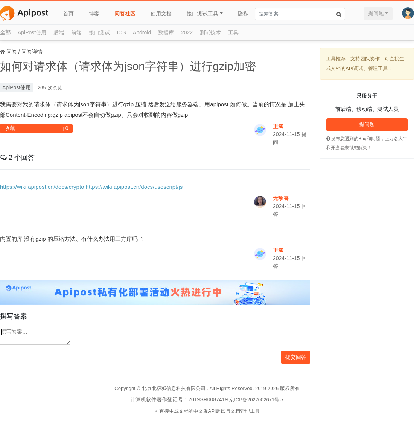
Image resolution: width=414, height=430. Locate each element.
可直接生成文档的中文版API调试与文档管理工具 (207, 411)
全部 (5, 32)
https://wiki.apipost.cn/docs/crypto (42, 187)
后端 (58, 32)
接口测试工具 (202, 14)
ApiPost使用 (32, 32)
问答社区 (124, 14)
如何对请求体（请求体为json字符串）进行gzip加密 (128, 66)
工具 (233, 32)
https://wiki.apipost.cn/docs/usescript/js (134, 187)
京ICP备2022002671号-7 (256, 399)
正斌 (278, 126)
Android (142, 32)
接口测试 (99, 32)
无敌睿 (281, 198)
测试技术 (210, 32)
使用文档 (161, 14)
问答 (11, 52)
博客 (94, 14)
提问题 (376, 13)
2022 (187, 32)
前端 (76, 32)
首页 (68, 14)
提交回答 (295, 357)
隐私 (243, 14)
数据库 (166, 32)
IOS (121, 32)
